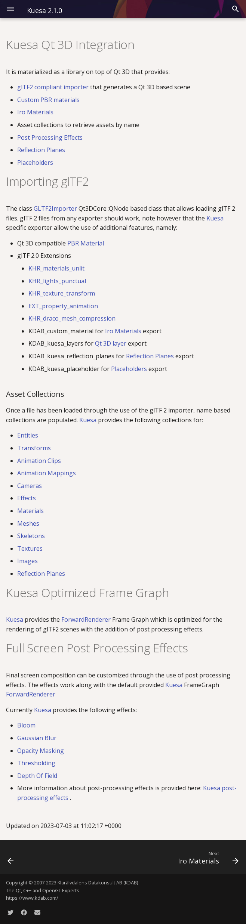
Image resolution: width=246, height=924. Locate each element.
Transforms (34, 448)
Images (27, 561)
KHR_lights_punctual (57, 281)
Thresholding (36, 763)
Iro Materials (35, 112)
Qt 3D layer (111, 343)
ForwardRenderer (86, 619)
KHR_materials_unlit (56, 268)
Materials (30, 511)
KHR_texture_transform (61, 293)
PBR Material (85, 243)
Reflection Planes (41, 150)
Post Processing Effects (50, 137)
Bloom (26, 725)
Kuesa (215, 218)
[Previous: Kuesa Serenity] (11, 857)
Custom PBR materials (48, 100)
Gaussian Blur (36, 738)
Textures (30, 548)
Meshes (28, 523)
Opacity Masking (40, 751)
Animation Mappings (46, 473)
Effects (26, 498)
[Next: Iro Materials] (207, 857)
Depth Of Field (37, 776)
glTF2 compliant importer (53, 87)
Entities (27, 435)
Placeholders (35, 162)
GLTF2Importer (56, 208)
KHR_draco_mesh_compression (72, 318)
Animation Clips (39, 461)
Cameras (29, 486)
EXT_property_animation (63, 306)
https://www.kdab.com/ (32, 897)
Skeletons (31, 536)
